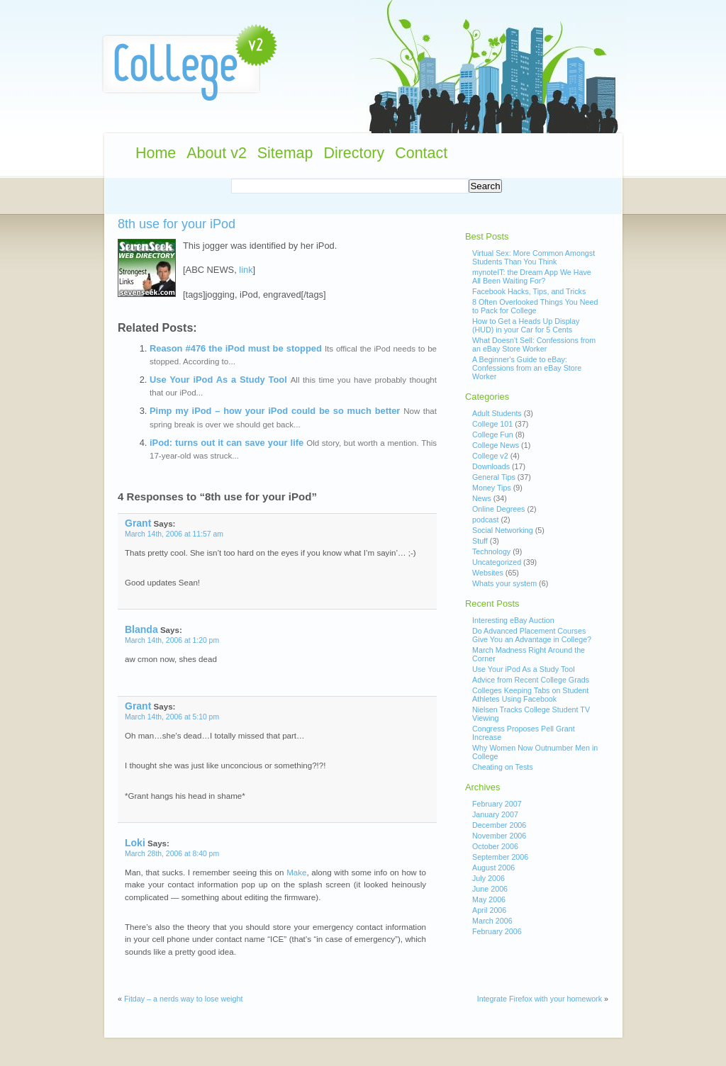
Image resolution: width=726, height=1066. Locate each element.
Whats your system (504, 583)
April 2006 (489, 910)
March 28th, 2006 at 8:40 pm (172, 854)
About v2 (216, 153)
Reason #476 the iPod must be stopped (236, 348)
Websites (487, 572)
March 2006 (492, 920)
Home (155, 153)
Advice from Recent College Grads (530, 679)
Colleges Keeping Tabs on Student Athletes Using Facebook (530, 694)
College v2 (490, 455)
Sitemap (285, 153)
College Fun (492, 434)
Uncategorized (496, 562)
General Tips (493, 477)
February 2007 (497, 804)
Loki (135, 842)
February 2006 (497, 931)
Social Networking (502, 530)
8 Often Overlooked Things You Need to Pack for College (535, 306)
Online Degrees (498, 509)
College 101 (492, 424)
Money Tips (491, 487)
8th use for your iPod (176, 224)
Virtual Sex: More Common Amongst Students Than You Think (533, 257)
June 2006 (490, 889)
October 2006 (495, 846)
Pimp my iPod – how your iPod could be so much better (275, 410)
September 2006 (500, 857)
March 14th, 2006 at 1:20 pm (172, 640)
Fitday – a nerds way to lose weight (183, 998)
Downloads (491, 466)
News (481, 498)
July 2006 (488, 878)
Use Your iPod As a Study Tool (218, 379)
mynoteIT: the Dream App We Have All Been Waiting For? (531, 276)
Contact (421, 153)
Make (296, 872)
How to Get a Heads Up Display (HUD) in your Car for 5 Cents (525, 325)
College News (495, 445)
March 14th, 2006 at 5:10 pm (172, 717)
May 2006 (489, 899)
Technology (491, 551)
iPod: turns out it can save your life (226, 442)
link (245, 269)
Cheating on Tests (502, 767)
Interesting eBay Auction (513, 620)
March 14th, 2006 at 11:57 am (174, 534)
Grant (138, 523)
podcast (485, 519)
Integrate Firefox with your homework (539, 998)
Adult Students (497, 413)
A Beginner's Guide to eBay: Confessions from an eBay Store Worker (526, 368)
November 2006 (499, 835)
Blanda (141, 629)
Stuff (480, 541)
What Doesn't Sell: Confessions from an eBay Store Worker (534, 344)
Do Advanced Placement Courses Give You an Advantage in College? (531, 635)
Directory (353, 153)
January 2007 (495, 814)
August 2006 (493, 867)
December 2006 (499, 825)
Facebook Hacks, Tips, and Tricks (529, 291)
